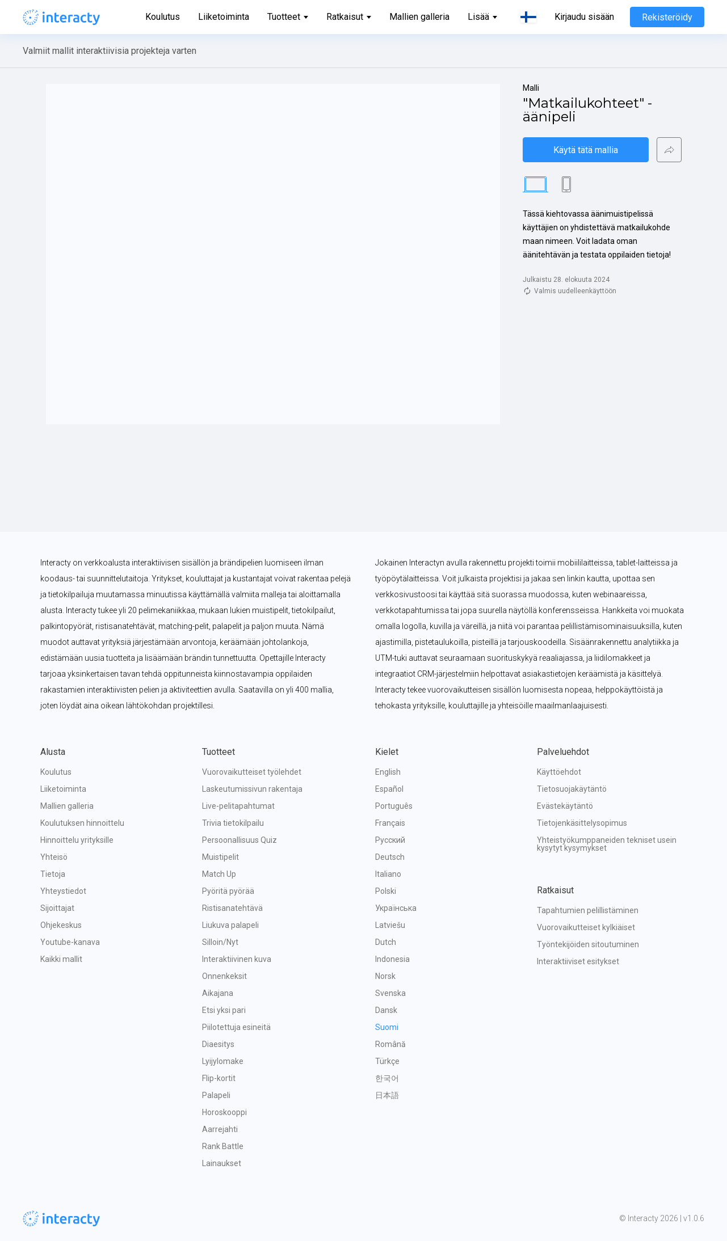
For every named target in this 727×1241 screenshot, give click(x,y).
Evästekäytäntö (565, 806)
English (388, 771)
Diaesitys (218, 1044)
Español (389, 788)
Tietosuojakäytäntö (572, 788)
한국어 (387, 1078)
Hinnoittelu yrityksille (77, 840)
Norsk (385, 976)
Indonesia (392, 959)
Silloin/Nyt (220, 942)
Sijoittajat (57, 908)
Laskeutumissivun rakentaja (252, 788)
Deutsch (390, 857)
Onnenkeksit (224, 976)
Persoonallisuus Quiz (239, 840)
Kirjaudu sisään (584, 17)
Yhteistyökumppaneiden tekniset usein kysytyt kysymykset (607, 843)
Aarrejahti (220, 1129)
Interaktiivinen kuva (236, 959)
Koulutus (162, 16)
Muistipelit (220, 857)
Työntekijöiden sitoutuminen (588, 944)
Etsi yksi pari (224, 1010)
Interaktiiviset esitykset (578, 961)
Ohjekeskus (61, 925)
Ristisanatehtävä (232, 908)
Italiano (388, 874)
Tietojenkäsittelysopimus (582, 823)
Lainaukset (221, 1163)
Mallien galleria (419, 16)
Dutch (385, 942)
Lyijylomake (222, 1061)
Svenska (390, 993)
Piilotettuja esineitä (236, 1027)
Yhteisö (54, 857)
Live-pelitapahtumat (238, 806)
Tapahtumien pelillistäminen (587, 910)
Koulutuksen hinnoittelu (82, 823)
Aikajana (217, 993)
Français (390, 823)
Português (394, 806)
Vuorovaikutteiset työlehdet (251, 771)
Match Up (219, 874)
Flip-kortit (219, 1078)
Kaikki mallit (61, 959)
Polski (385, 891)
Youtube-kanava (70, 942)
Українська (396, 908)
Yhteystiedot (63, 891)
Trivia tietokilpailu (233, 823)
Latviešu (390, 925)
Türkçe (387, 1061)
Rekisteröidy (667, 17)
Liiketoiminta (223, 16)
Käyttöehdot (559, 771)
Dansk (386, 1010)
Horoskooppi (224, 1112)
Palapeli (216, 1095)
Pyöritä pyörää (228, 891)
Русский (390, 840)
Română (390, 1044)
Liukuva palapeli (230, 925)
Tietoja (52, 874)
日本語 (387, 1095)
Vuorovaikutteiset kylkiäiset (586, 927)
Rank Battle (222, 1146)
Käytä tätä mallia (585, 150)
